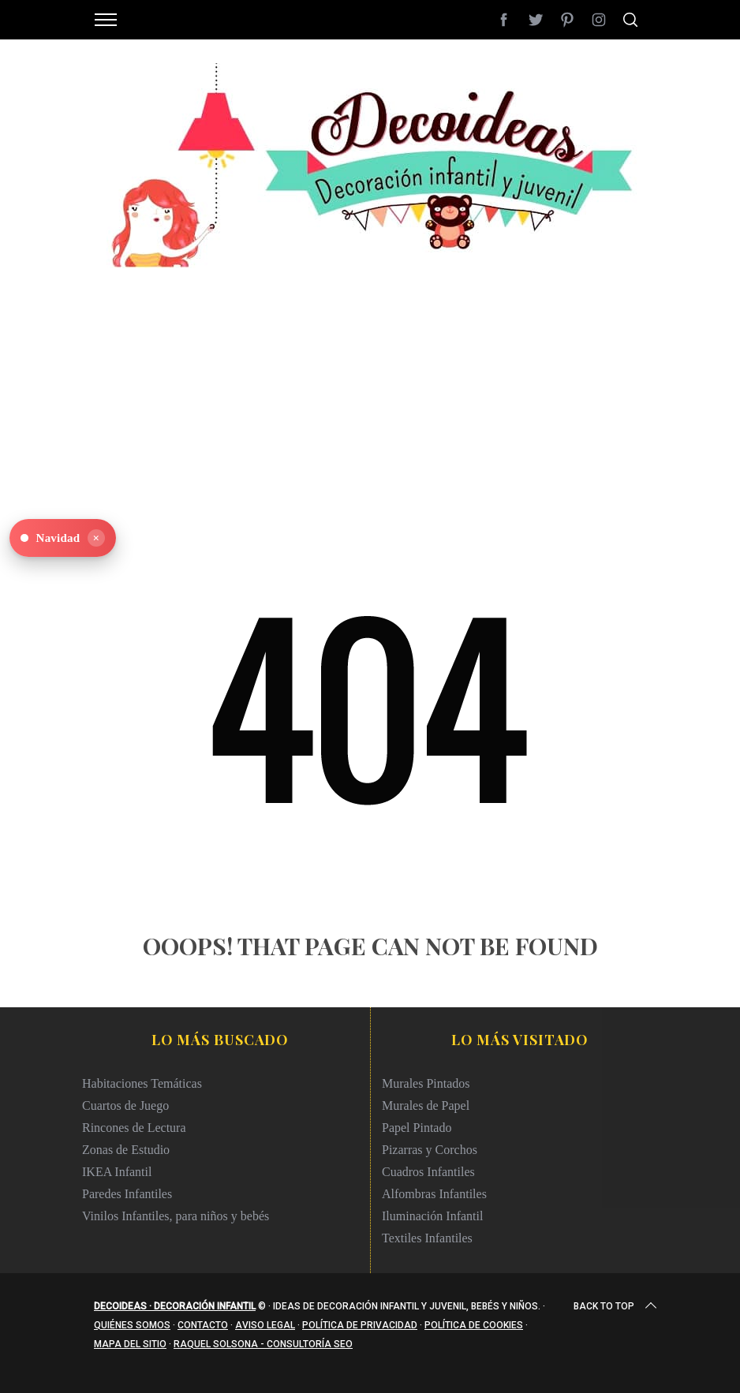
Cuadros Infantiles (428, 1171)
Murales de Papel (425, 1105)
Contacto (203, 1325)
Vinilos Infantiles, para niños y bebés (175, 1216)
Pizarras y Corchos (429, 1149)
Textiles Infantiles (427, 1238)
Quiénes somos (132, 1325)
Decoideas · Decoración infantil (175, 1306)
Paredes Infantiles (127, 1194)
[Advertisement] (370, 378)
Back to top (617, 1306)
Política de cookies (473, 1325)
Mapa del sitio (130, 1344)
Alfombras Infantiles (434, 1194)
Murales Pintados (426, 1083)
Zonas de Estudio (126, 1149)
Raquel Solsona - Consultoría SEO (263, 1344)
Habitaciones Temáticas (142, 1083)
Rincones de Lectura (134, 1127)
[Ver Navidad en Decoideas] (62, 538)
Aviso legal (265, 1325)
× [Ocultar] (95, 538)
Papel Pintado (416, 1127)
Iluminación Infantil (432, 1216)
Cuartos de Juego (125, 1105)
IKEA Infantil (116, 1171)
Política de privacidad (359, 1325)
